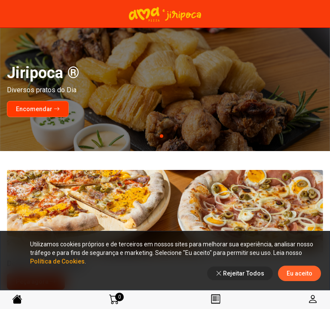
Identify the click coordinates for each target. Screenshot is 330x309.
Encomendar (38, 109)
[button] (154, 136)
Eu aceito (299, 273)
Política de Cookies (57, 261)
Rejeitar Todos (240, 273)
